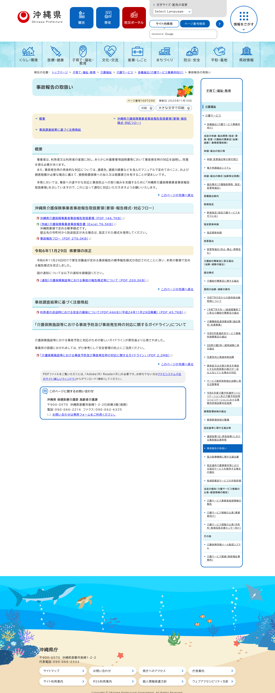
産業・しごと (137, 60)
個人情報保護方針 (155, 675)
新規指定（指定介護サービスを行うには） (223, 208)
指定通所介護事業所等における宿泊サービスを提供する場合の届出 (224, 462)
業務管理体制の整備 (218, 413)
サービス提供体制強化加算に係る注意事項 (224, 376)
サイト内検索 (164, 23)
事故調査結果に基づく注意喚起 (60, 129)
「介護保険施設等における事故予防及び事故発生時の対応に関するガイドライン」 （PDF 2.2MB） (106, 355)
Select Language (169, 11)
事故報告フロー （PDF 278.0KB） (65, 238)
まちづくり (164, 60)
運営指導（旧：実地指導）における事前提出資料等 (224, 432)
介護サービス (124, 72)
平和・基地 (219, 60)
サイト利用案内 (53, 675)
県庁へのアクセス (154, 664)
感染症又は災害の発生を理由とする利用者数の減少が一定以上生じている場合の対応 (223, 362)
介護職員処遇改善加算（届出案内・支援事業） (224, 317)
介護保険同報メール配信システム (224, 540)
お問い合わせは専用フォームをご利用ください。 (84, 414)
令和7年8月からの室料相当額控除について (223, 293)
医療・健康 (56, 60)
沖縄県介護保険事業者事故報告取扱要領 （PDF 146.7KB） (82, 218)
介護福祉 (106, 72)
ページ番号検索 (195, 23)
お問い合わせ (102, 664)
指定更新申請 (214, 226)
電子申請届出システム (219, 161)
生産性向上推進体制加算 (220, 351)
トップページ (60, 72)
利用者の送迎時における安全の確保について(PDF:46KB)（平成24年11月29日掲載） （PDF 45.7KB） (113, 312)
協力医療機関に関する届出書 (223, 450)
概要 (42, 118)
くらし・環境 (28, 60)
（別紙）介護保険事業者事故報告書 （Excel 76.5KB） (78, 224)
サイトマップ (51, 664)
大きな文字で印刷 (172, 107)
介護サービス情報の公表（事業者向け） (223, 508)
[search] (183, 34)
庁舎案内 (198, 664)
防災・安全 (192, 60)
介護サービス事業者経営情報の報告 (224, 496)
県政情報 (246, 60)
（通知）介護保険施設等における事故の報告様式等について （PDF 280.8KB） (94, 280)
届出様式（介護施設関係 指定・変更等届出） (224, 180)
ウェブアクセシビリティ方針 (210, 675)
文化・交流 (110, 60)
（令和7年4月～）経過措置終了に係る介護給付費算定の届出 (224, 305)
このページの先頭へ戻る (177, 195)
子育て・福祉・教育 (83, 61)
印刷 (144, 108)
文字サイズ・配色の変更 (171, 4)
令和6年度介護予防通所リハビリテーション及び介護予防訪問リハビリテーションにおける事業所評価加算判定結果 (224, 391)
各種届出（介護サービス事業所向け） (160, 72)
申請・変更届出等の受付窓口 (222, 153)
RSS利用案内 (102, 675)
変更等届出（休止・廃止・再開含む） (224, 245)
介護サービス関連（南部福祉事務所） (223, 552)
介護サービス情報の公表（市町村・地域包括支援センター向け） (224, 520)
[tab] (164, 23)
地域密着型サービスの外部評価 (224, 474)
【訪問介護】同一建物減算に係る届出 (223, 341)
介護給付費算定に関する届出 (223, 274)
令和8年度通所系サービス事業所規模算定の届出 (224, 329)
